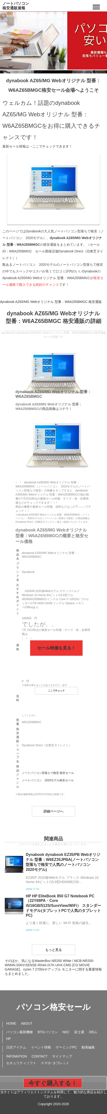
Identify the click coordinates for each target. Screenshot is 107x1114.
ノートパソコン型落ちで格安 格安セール (48, 773)
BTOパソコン (48, 1032)
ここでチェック (56, 690)
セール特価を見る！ (56, 648)
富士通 (79, 1032)
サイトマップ (62, 1056)
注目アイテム (16, 1047)
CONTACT (40, 1056)
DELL (93, 1032)
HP (8, 1039)
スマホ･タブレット (55, 1063)
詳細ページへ (53, 811)
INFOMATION (16, 1056)
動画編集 (88, 1047)
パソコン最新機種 (19, 1032)
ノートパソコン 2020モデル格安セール (48, 780)
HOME (11, 1023)
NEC (66, 1032)
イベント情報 (41, 1047)
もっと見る (53, 950)
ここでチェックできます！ (52, 146)
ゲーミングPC (66, 1047)
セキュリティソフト (21, 1063)
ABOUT (26, 1023)
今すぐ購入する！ (53, 1083)
